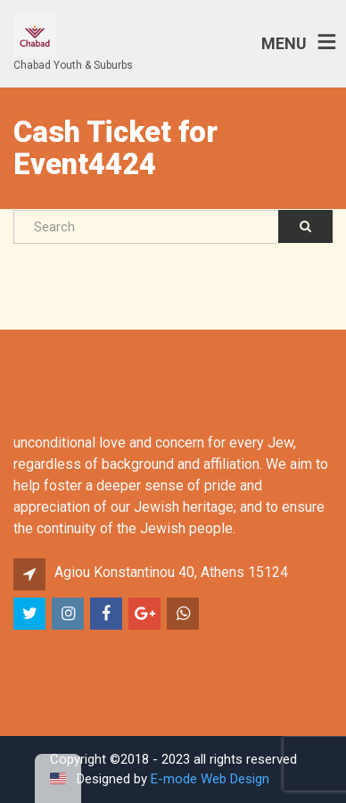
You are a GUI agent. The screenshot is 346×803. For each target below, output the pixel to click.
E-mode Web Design (210, 779)
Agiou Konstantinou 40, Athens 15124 (171, 572)
